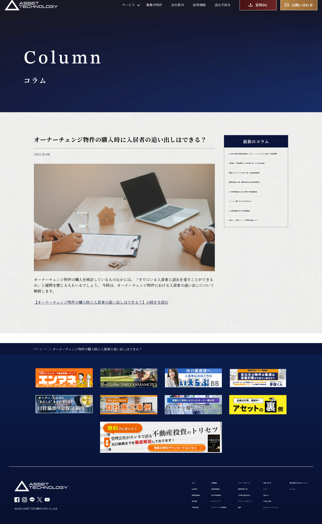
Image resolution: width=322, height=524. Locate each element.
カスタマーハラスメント (236, 508)
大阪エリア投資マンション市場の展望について (255, 270)
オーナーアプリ (141, 499)
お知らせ (225, 490)
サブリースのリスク (190, 473)
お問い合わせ (229, 473)
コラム (224, 482)
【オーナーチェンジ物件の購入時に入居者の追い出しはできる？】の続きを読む (101, 302)
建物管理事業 (139, 482)
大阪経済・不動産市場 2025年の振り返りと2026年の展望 (256, 178)
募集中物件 (154, 11)
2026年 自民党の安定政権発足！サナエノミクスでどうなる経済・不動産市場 (256, 160)
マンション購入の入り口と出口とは (255, 243)
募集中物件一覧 (187, 482)
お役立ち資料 (229, 499)
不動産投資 (107, 508)
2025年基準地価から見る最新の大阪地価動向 (255, 229)
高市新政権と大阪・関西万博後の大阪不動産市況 (255, 212)
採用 (179, 508)
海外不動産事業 (141, 490)
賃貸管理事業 (108, 490)
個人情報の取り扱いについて (287, 473)
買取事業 (105, 499)
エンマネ (272, 482)
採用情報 (199, 11)
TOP (102, 473)
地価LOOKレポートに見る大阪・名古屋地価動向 (255, 195)
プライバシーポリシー (192, 499)
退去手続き (223, 11)
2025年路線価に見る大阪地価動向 (254, 255)
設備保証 (136, 473)
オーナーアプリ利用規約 (147, 508)
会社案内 (177, 11)
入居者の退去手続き (190, 490)
